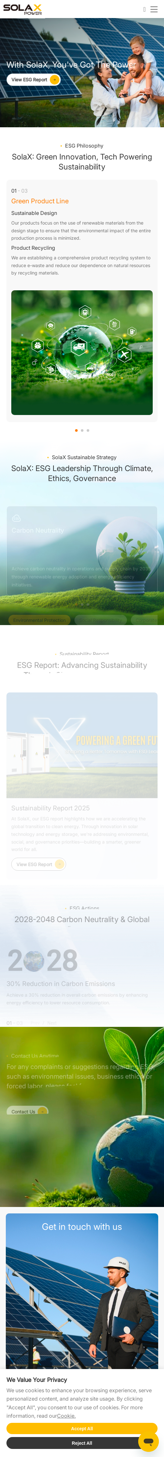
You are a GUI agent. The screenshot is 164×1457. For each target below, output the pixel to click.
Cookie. (66, 1415)
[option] (82, 301)
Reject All (82, 1443)
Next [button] (154, 306)
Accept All (82, 1428)
